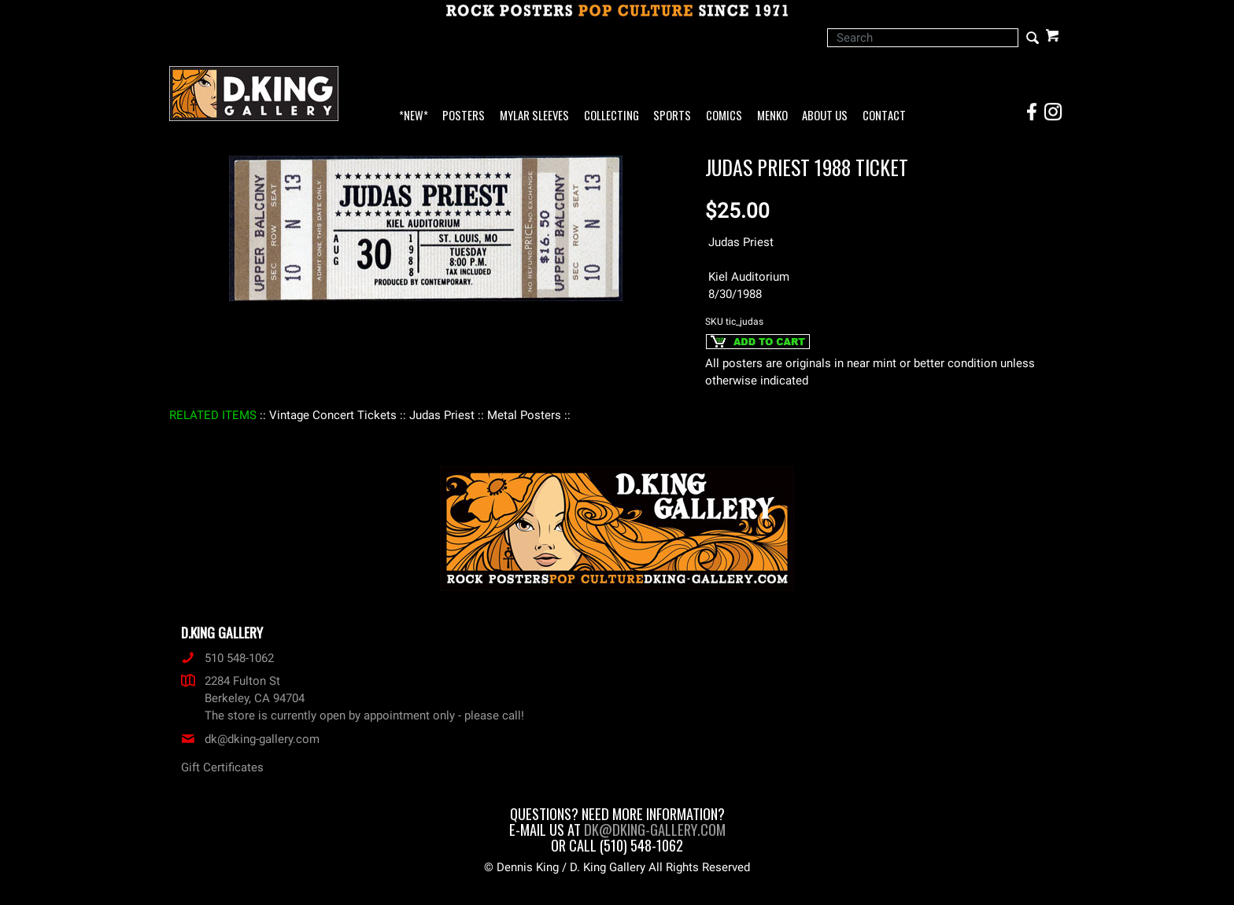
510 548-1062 (227, 658)
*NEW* (413, 116)
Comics (724, 116)
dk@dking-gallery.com (250, 739)
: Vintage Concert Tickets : (333, 415)
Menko (772, 116)
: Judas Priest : (442, 415)
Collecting (611, 116)
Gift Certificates (222, 767)
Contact (884, 116)
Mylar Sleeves (534, 116)
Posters (463, 116)
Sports (672, 116)
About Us (825, 116)
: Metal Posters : (524, 415)
